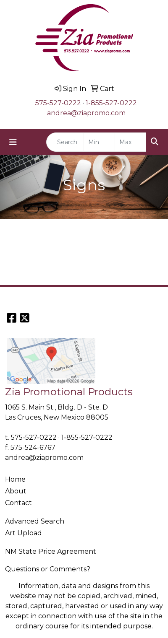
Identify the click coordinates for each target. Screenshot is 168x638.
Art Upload (23, 533)
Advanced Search (34, 521)
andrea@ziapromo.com (86, 113)
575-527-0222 (58, 103)
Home (15, 479)
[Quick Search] (65, 142)
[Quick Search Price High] (130, 142)
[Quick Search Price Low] (99, 142)
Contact (18, 503)
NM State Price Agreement (50, 551)
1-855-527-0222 (111, 103)
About (15, 491)
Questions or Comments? (47, 569)
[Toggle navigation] (13, 142)
